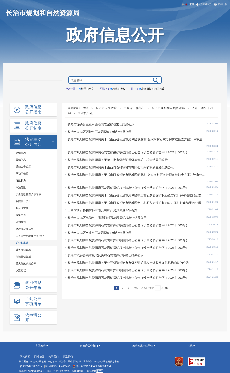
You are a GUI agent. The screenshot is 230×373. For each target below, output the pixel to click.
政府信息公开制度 (33, 124)
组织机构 (21, 151)
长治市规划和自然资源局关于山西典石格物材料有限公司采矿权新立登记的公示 (118, 160)
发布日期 (145, 88)
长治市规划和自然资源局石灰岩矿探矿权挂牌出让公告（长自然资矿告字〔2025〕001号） (125, 225)
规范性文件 (22, 206)
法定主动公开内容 (33, 140)
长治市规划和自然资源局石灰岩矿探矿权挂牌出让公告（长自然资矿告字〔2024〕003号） (125, 254)
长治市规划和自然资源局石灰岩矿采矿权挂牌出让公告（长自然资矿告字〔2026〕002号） (125, 146)
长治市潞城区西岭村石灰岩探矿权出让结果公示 (98, 131)
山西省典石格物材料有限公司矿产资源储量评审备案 (101, 196)
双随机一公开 (23, 199)
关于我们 (50, 353)
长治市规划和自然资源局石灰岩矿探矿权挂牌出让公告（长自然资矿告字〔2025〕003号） (125, 211)
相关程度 (158, 88)
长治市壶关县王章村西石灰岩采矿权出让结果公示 (99, 124)
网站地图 (37, 353)
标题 (82, 88)
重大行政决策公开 (26, 261)
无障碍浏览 (203, 4)
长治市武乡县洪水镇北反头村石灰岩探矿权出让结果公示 (103, 239)
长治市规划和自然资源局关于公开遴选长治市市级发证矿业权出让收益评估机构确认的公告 (125, 247)
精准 (114, 88)
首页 (86, 108)
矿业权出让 (22, 241)
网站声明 (24, 353)
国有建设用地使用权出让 (30, 234)
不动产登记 (22, 171)
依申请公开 (33, 314)
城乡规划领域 (23, 248)
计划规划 (21, 220)
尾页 (136, 271)
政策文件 (21, 213)
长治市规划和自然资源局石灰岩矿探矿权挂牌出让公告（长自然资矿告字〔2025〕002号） (125, 232)
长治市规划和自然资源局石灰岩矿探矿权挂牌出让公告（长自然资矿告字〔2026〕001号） (125, 174)
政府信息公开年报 (33, 283)
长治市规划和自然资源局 (168, 108)
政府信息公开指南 (33, 109)
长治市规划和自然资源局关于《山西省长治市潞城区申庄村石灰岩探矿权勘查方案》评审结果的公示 (131, 189)
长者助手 (220, 4)
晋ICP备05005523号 (30, 362)
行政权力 (21, 178)
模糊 (121, 88)
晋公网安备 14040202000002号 (87, 362)
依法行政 (21, 185)
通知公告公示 (23, 164)
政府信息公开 (115, 35)
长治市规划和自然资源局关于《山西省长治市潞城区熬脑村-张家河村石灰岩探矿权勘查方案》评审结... (132, 167)
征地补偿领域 (23, 254)
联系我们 (62, 353)
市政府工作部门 (134, 108)
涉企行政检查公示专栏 (28, 192)
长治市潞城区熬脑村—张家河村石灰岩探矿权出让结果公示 (105, 203)
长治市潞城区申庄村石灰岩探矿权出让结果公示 (98, 218)
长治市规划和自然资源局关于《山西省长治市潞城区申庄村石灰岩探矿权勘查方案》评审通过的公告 (131, 182)
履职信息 (21, 158)
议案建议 (21, 268)
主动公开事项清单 (33, 298)
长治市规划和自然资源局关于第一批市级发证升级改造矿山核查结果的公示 (115, 153)
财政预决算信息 (25, 227)
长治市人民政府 (106, 108)
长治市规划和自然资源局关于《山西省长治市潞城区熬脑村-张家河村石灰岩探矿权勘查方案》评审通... (132, 138)
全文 (90, 88)
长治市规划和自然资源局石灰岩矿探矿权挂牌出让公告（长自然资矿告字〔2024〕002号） (125, 261)
